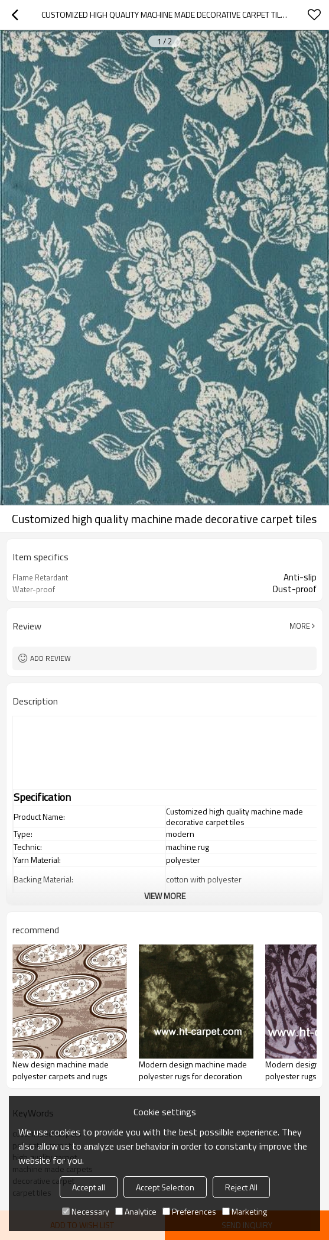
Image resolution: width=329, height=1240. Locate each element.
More (299, 626)
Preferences (189, 1211)
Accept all (88, 1187)
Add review (50, 658)
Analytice (136, 1211)
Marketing (244, 1211)
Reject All (241, 1187)
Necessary (85, 1211)
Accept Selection (165, 1187)
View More (164, 896)
